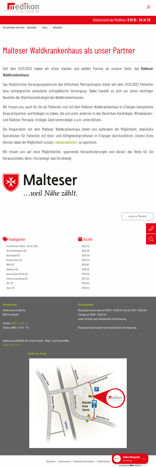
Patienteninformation (84, 461)
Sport (9, 287)
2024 (84, 250)
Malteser (10, 269)
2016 (84, 283)
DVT (8, 283)
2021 (84, 264)
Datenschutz (104, 461)
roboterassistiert (66, 142)
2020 (84, 269)
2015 (84, 287)
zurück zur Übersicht (137, 216)
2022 (84, 259)
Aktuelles (57, 27)
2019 (84, 273)
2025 (84, 246)
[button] (130, 458)
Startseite (32, 27)
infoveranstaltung (15, 278)
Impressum (64, 461)
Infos (44, 27)
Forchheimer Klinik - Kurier (19, 246)
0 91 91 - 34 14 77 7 (11, 345)
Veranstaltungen (14, 250)
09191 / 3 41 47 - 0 (19, 323)
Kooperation (12, 259)
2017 (84, 278)
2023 (84, 255)
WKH (8, 264)
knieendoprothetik (15, 273)
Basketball (11, 255)
